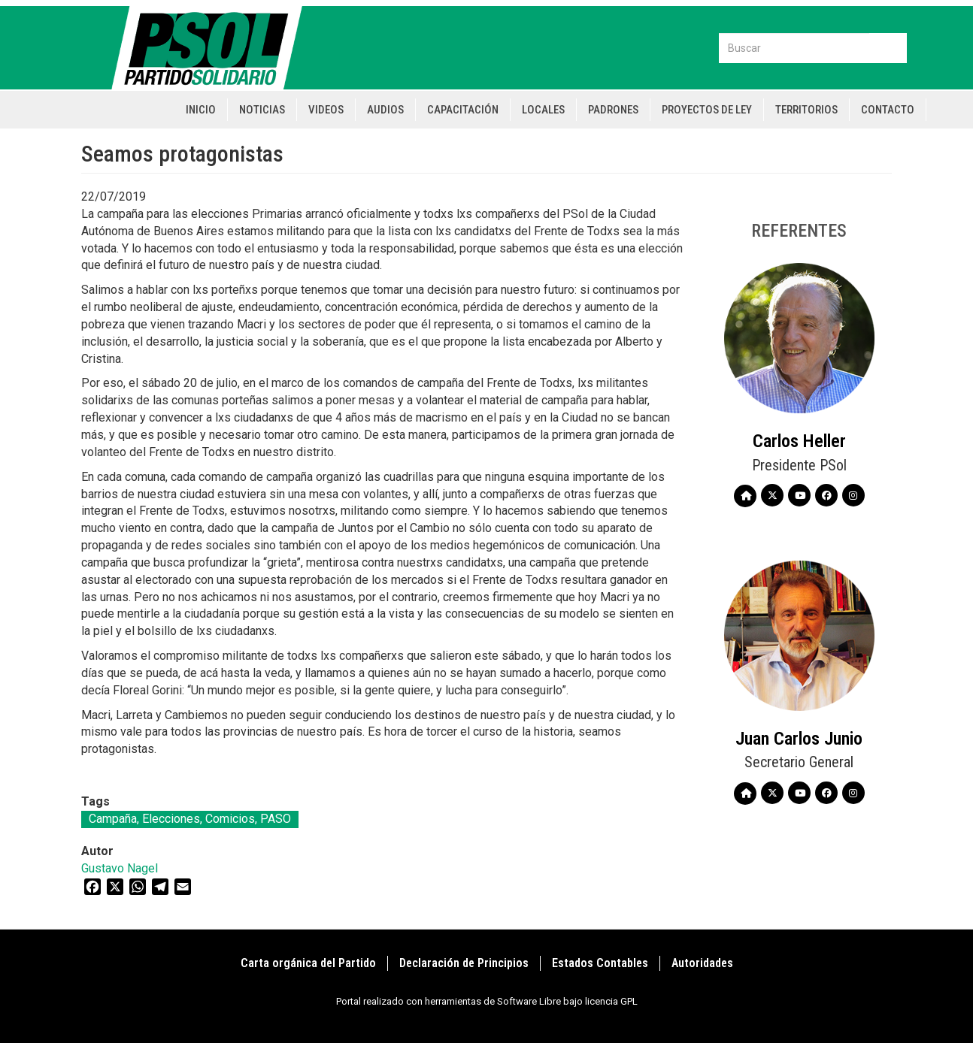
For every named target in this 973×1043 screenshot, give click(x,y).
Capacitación (463, 109)
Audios (385, 109)
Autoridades (702, 963)
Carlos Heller (799, 441)
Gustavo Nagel (119, 868)
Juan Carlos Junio (798, 738)
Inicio (201, 109)
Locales (543, 109)
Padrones (613, 109)
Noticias (262, 109)
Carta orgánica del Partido (308, 963)
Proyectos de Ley (707, 109)
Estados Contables (600, 963)
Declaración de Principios (464, 963)
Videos (326, 109)
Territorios (806, 109)
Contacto (887, 109)
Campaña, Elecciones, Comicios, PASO (190, 819)
